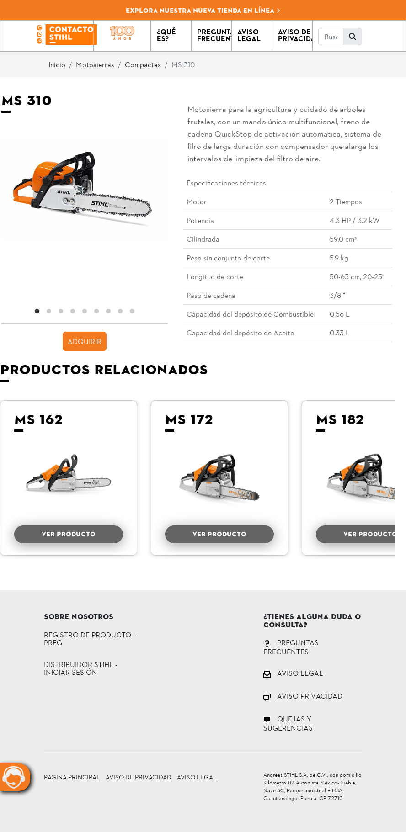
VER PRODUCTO (69, 534)
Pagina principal (72, 777)
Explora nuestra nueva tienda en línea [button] (203, 10)
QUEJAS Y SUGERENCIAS (288, 723)
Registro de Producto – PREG (90, 638)
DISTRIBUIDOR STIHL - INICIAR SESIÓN (81, 668)
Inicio (56, 64)
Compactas (143, 64)
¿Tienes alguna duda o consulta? (312, 621)
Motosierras (95, 64)
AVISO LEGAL (293, 673)
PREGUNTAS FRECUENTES (291, 647)
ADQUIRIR (85, 341)
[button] (171, 36)
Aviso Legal (197, 777)
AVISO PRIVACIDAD (302, 695)
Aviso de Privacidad (138, 777)
